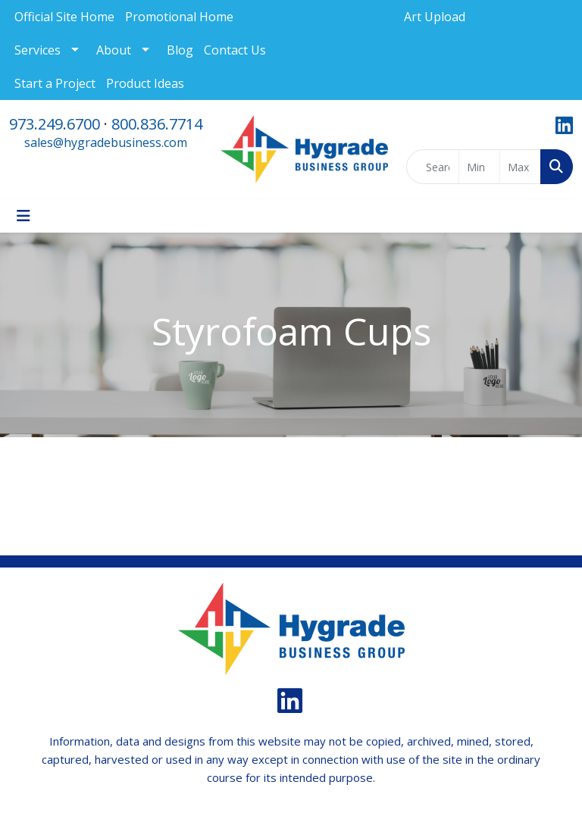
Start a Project (54, 83)
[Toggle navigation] (23, 216)
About (113, 50)
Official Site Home (64, 16)
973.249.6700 (54, 124)
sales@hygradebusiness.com (105, 142)
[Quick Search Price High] (520, 166)
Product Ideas (145, 83)
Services (37, 50)
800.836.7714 (156, 124)
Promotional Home (179, 16)
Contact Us (235, 50)
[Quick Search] (432, 166)
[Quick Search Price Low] (479, 166)
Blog (180, 50)
